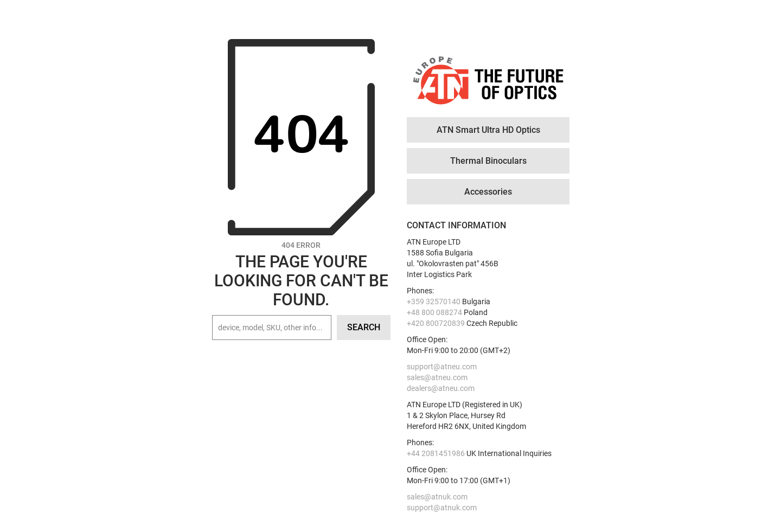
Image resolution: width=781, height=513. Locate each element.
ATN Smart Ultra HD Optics (488, 130)
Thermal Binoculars (488, 161)
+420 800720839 (436, 323)
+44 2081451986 (436, 453)
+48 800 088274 (434, 312)
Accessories (488, 192)
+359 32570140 (433, 301)
